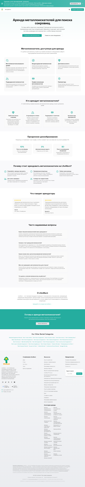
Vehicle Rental (41, 346)
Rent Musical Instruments (66, 339)
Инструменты (8, 9)
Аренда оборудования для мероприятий (58, 422)
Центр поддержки (27, 368)
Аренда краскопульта (47, 452)
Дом (24, 360)
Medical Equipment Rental (15, 337)
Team (24, 366)
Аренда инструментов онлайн (57, 409)
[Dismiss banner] (83, 3)
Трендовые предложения (50, 387)
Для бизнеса (47, 364)
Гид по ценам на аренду (49, 389)
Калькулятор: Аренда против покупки (52, 378)
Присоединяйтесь (75, 3)
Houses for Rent (33, 346)
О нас (24, 362)
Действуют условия (47, 3)
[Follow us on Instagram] (3, 382)
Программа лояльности (49, 366)
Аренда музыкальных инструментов (47, 430)
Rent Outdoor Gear (50, 337)
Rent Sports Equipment (39, 339)
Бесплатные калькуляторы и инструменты (50, 375)
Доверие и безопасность (71, 364)
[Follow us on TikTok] (6, 382)
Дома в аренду (57, 451)
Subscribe (79, 373)
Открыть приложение (77, 9)
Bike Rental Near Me (26, 342)
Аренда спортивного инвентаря (47, 426)
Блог (45, 393)
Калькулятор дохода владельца (51, 380)
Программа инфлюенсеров (50, 399)
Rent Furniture (16, 342)
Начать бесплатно (42, 323)
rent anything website (33, 479)
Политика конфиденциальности (72, 362)
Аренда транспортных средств (47, 455)
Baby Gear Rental (16, 339)
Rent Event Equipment (27, 339)
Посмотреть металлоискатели (32, 35)
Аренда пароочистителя (48, 445)
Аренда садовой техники (48, 442)
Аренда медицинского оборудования (47, 409)
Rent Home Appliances (34, 344)
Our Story (25, 364)
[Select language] (69, 9)
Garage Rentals (63, 346)
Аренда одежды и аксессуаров (48, 448)
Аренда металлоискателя (58, 445)
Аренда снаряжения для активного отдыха (58, 413)
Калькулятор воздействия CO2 (51, 382)
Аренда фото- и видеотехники (57, 426)
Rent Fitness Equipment (49, 342)
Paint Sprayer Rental (22, 346)
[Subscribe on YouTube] (14, 382)
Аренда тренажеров (47, 438)
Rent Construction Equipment (63, 342)
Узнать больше (50, 5)
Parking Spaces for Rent (67, 344)
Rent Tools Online (27, 337)
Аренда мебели (57, 429)
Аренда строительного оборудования (57, 438)
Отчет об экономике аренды (51, 391)
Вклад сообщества (48, 384)
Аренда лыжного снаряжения (57, 434)
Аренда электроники (47, 417)
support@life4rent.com (8, 389)
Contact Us (67, 366)
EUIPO (42, 481)
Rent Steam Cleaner (46, 344)
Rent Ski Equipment (37, 342)
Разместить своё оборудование (52, 35)
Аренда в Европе (48, 368)
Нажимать (46, 397)
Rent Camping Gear (70, 337)
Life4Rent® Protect (48, 372)
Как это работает (48, 360)
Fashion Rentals (56, 344)
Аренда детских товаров (48, 422)
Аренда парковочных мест (57, 448)
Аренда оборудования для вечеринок (47, 413)
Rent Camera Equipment (53, 339)
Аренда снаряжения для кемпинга (57, 418)
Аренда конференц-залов (58, 454)
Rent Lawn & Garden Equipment (19, 344)
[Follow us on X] (8, 382)
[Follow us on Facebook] (11, 382)
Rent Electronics (60, 337)
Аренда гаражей (48, 458)
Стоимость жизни (48, 395)
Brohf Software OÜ (39, 477)
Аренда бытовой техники (57, 442)
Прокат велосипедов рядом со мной (47, 434)
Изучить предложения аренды (51, 370)
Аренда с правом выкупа (50, 362)
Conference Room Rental (52, 346)
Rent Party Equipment (38, 337)
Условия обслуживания (70, 360)
